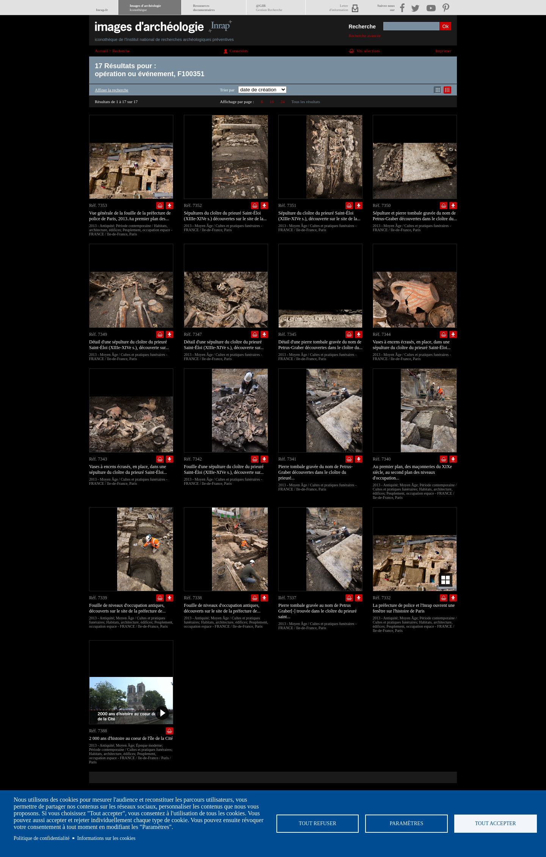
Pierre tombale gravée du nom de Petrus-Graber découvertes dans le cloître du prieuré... (315, 472)
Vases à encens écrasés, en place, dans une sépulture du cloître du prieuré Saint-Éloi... (411, 344)
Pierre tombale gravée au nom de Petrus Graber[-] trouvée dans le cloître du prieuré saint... (317, 611)
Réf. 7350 (382, 205)
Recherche (362, 27)
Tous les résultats (305, 101)
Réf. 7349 (98, 334)
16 (272, 101)
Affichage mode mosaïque (437, 90)
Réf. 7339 (98, 597)
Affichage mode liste (447, 90)
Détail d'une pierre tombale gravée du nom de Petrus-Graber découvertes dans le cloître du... (320, 344)
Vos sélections (368, 51)
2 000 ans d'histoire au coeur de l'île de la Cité (131, 738)
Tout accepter (495, 823)
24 (283, 101)
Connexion (238, 51)
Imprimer (443, 51)
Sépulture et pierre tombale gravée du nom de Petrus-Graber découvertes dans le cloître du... (415, 215)
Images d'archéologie (145, 8)
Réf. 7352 (193, 205)
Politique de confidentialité (41, 838)
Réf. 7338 (193, 597)
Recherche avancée (364, 35)
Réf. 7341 (287, 459)
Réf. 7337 (287, 597)
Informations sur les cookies (106, 838)
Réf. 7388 (98, 730)
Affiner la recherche (111, 90)
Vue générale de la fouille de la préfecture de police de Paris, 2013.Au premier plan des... (130, 215)
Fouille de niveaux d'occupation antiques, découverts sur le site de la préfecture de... (127, 608)
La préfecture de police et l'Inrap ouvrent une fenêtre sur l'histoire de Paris (414, 608)
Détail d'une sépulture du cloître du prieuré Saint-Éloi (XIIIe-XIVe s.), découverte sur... (129, 344)
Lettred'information (338, 8)
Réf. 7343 (98, 459)
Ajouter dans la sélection (160, 205)
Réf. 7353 (98, 205)
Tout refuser (317, 823)
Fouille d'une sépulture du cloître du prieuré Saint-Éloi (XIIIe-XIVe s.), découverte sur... (224, 469)
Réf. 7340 (382, 459)
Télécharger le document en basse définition (169, 205)
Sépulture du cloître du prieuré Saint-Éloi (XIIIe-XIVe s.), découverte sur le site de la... (319, 215)
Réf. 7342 (193, 459)
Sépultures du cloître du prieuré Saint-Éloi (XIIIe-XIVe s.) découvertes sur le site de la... (225, 215)
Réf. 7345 (287, 334)
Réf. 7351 (287, 205)
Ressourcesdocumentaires (204, 8)
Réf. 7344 (382, 334)
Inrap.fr (102, 10)
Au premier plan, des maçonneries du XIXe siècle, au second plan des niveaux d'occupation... (412, 472)
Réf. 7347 (193, 334)
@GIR (269, 8)
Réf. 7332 (382, 597)
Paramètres (407, 823)
